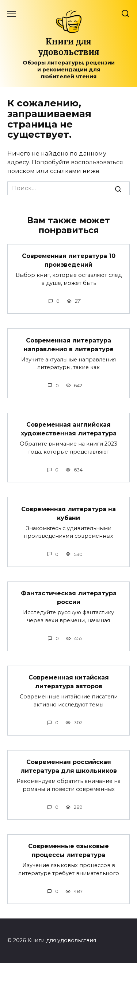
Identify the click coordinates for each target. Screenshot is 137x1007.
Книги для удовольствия (68, 46)
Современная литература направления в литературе (69, 344)
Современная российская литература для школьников (68, 766)
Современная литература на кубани (68, 513)
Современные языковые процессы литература (68, 850)
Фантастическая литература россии (69, 598)
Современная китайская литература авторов (68, 682)
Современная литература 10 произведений (68, 260)
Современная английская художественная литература (69, 429)
